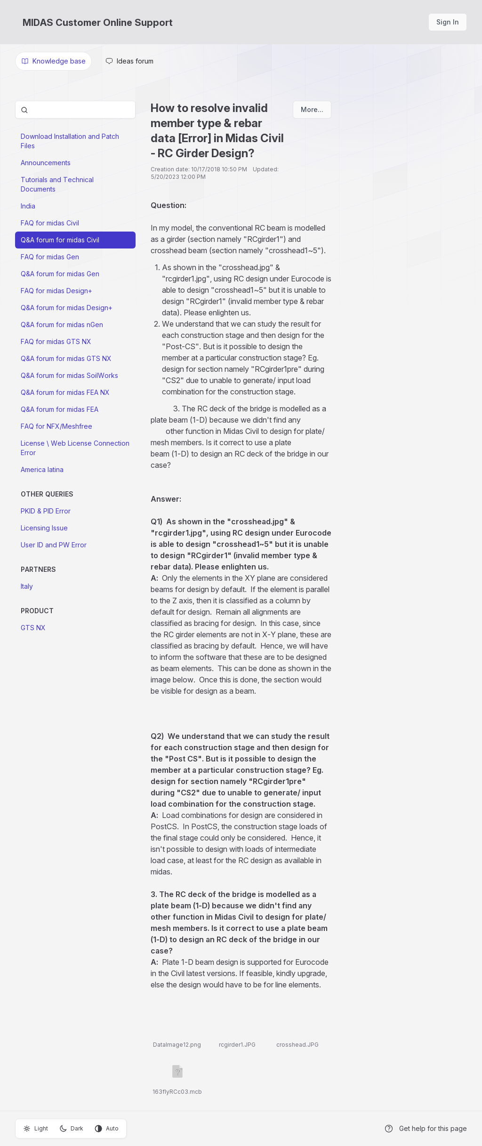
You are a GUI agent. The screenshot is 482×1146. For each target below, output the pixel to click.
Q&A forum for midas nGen (62, 325)
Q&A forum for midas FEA (59, 409)
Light (35, 1128)
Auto (107, 1128)
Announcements (46, 163)
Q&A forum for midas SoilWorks (69, 375)
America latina (42, 469)
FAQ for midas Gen (50, 257)
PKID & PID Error (46, 511)
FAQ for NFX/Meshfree (56, 426)
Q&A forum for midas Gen (60, 274)
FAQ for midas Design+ (56, 291)
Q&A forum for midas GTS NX (66, 358)
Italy (27, 586)
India (28, 206)
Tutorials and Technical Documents (57, 184)
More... (312, 109)
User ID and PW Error (54, 545)
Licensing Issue (44, 528)
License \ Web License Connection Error (75, 448)
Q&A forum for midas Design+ (66, 308)
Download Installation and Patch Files (70, 141)
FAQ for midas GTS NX (56, 341)
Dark (71, 1128)
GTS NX (33, 628)
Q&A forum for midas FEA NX (65, 392)
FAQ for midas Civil (50, 223)
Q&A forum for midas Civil (60, 240)
